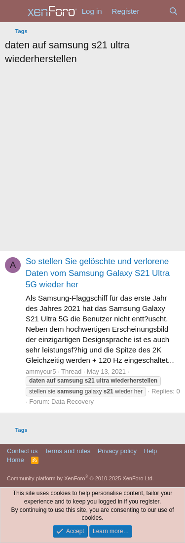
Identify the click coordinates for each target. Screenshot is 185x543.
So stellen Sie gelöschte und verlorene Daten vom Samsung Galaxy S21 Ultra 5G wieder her (98, 273)
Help (150, 451)
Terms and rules (67, 451)
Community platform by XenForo (80, 478)
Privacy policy (117, 451)
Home (15, 460)
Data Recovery (72, 401)
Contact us (22, 451)
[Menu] (13, 11)
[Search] (173, 11)
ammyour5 (41, 371)
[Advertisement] (92, 161)
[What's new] (153, 11)
